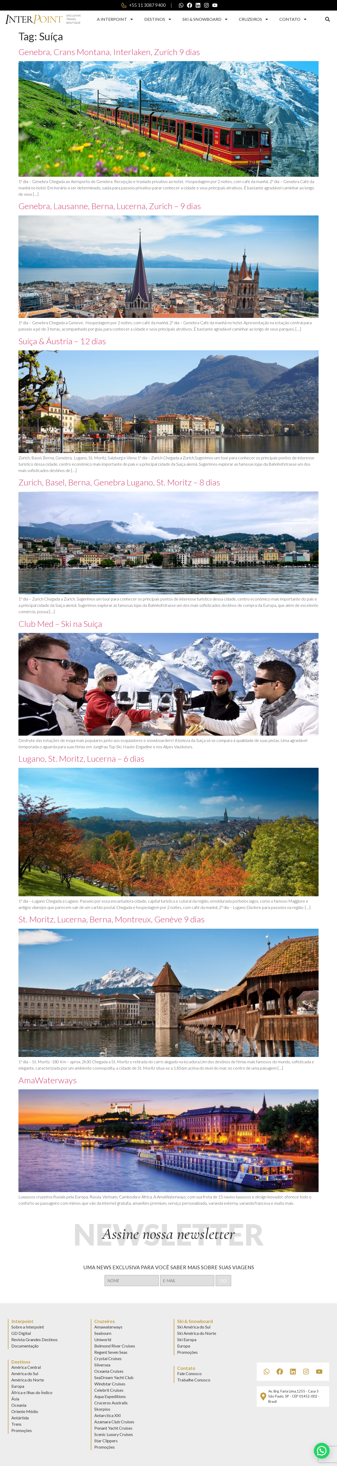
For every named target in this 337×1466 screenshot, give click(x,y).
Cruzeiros (254, 19)
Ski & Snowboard (205, 19)
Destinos (158, 19)
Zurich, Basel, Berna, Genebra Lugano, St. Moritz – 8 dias (119, 482)
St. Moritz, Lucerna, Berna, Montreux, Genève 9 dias (111, 919)
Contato (293, 19)
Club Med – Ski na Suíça (60, 623)
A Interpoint (115, 19)
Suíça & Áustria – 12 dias (62, 341)
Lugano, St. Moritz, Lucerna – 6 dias (81, 758)
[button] (327, 19)
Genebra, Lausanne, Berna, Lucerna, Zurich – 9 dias (109, 206)
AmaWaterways (47, 1080)
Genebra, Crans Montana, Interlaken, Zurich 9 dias (109, 52)
